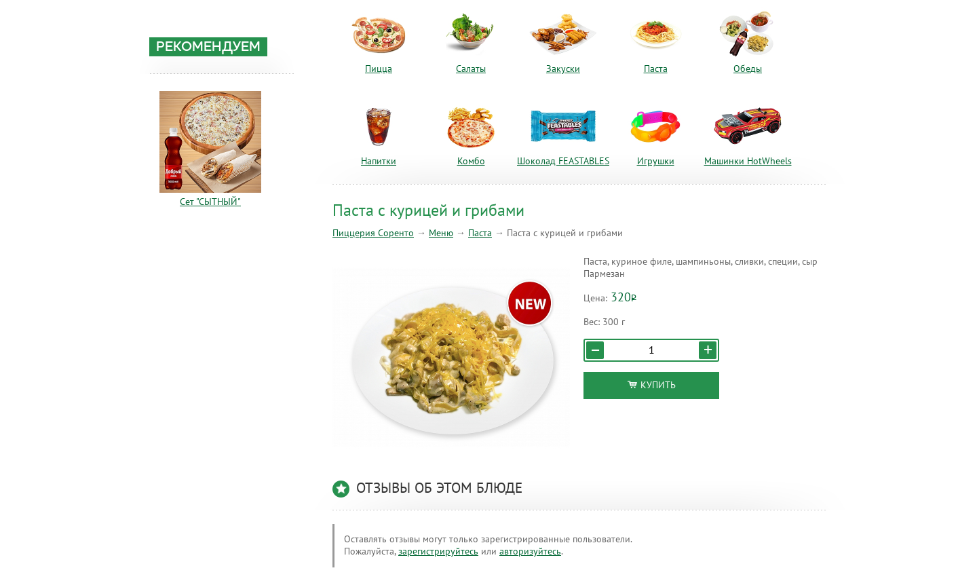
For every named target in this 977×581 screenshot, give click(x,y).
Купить (652, 385)
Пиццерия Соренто (373, 233)
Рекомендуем (208, 47)
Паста (480, 233)
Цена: (595, 298)
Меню (441, 233)
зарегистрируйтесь (438, 551)
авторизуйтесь (530, 551)
